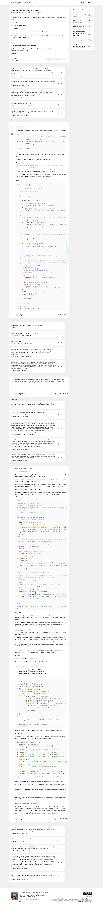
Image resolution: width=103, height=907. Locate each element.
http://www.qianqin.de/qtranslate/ (23, 468)
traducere (57, 59)
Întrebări (83, 2)
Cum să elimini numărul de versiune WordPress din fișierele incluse (79, 33)
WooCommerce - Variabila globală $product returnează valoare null (79, 15)
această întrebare (33, 333)
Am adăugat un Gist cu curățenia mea (19, 362)
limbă (64, 59)
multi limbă (48, 59)
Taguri (90, 2)
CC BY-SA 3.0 (89, 896)
